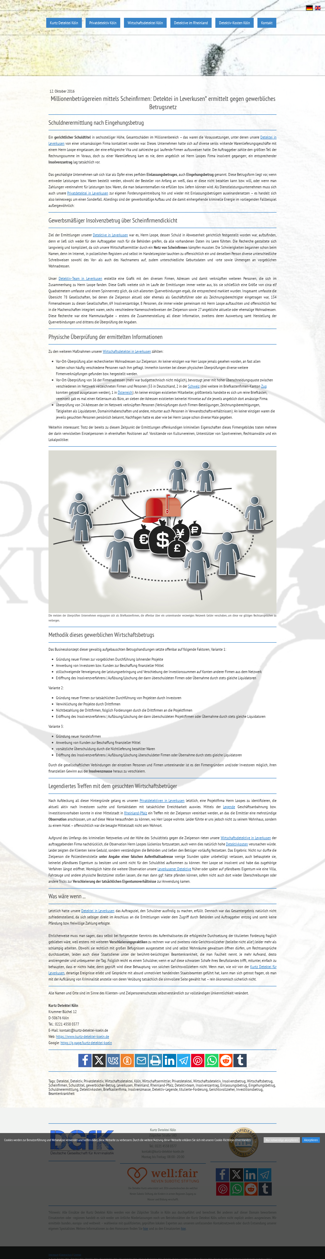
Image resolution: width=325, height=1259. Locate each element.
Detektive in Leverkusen (110, 235)
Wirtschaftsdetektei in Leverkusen (127, 351)
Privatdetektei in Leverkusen (87, 193)
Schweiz (194, 386)
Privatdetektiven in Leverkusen (162, 800)
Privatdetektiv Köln (102, 22)
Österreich (125, 392)
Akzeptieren (311, 1140)
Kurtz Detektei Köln (64, 22)
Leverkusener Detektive (174, 869)
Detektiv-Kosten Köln (234, 22)
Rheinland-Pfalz (135, 813)
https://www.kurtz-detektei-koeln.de (82, 1036)
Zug (264, 386)
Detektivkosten (237, 844)
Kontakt (267, 22)
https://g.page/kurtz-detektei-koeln (86, 1042)
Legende (229, 806)
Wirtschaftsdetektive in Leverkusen (246, 838)
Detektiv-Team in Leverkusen (80, 278)
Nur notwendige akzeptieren (282, 1140)
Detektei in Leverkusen (97, 910)
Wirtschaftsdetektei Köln (145, 22)
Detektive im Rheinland (191, 22)
